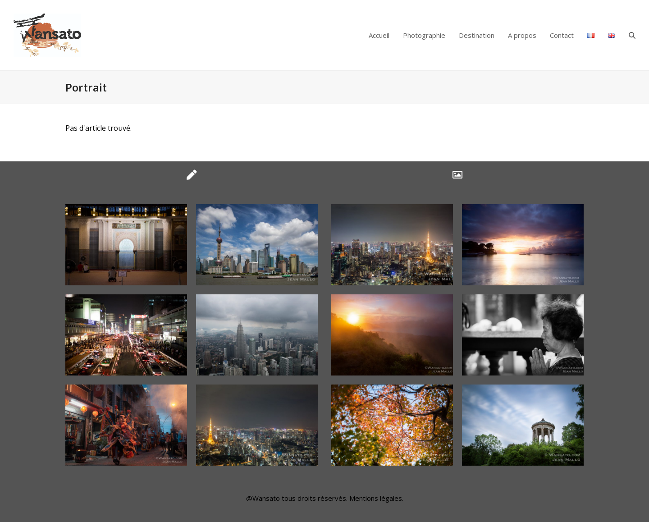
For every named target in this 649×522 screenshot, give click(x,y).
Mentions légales (375, 498)
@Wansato (263, 498)
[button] (632, 35)
